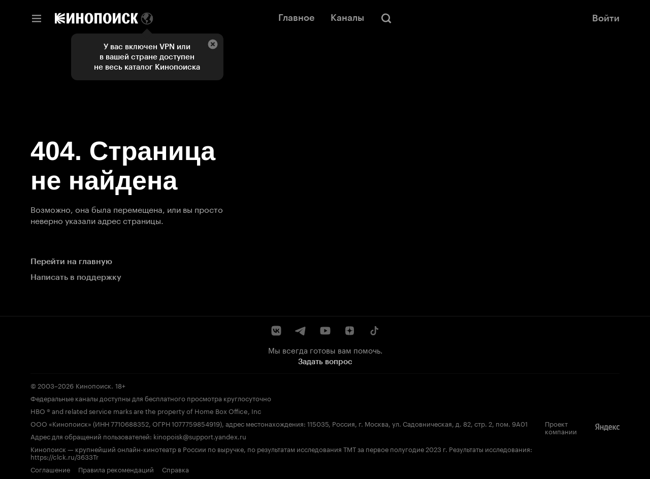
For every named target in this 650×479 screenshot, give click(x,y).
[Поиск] (386, 18)
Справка (175, 469)
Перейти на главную (71, 261)
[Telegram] (301, 331)
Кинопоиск (93, 385)
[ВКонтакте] (276, 331)
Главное (296, 17)
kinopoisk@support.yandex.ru (199, 436)
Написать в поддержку (75, 277)
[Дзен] (349, 331)
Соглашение (50, 469)
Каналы (347, 17)
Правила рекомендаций (116, 469)
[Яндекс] (607, 427)
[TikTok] (374, 331)
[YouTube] (325, 331)
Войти (606, 18)
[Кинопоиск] (96, 18)
